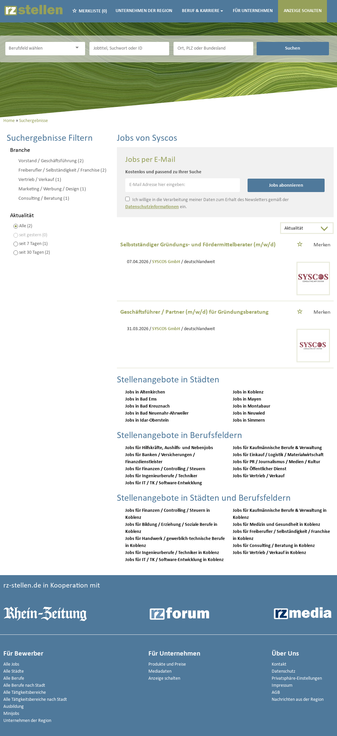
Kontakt (279, 664)
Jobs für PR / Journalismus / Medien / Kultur (276, 462)
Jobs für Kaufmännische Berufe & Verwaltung (277, 447)
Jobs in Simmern (249, 420)
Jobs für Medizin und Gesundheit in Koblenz (276, 524)
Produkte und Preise (167, 664)
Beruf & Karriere (202, 10)
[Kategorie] (38, 48)
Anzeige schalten (303, 10)
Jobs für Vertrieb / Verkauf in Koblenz (269, 552)
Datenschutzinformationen (152, 206)
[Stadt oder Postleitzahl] (213, 48)
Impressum (282, 685)
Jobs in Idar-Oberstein (147, 420)
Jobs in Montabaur (251, 406)
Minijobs (11, 713)
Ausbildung (13, 706)
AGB (276, 692)
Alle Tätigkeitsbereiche (24, 692)
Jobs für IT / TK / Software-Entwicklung (163, 483)
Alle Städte (13, 671)
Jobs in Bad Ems (141, 399)
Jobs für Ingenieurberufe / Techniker (161, 476)
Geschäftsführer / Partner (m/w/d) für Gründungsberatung (194, 312)
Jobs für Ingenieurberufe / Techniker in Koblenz (172, 552)
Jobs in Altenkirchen (145, 392)
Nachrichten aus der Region (298, 699)
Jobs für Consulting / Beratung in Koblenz (274, 545)
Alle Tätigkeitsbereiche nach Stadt (35, 699)
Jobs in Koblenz (248, 392)
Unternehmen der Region (144, 10)
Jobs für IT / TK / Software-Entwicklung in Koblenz (174, 559)
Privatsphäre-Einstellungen (297, 678)
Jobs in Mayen (247, 399)
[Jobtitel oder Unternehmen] (129, 48)
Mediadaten (160, 671)
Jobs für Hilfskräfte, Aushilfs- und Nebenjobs (169, 447)
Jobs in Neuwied (249, 413)
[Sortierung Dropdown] (326, 228)
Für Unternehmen (253, 10)
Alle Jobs (11, 664)
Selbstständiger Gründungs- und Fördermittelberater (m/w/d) (198, 245)
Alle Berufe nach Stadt (24, 685)
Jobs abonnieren (286, 185)
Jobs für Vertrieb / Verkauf (258, 476)
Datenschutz (283, 671)
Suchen (292, 48)
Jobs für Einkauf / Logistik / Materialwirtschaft (278, 454)
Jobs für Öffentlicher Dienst (259, 469)
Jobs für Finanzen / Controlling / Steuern (165, 469)
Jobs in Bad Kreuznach (147, 406)
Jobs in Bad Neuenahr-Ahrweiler (157, 413)
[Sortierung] (300, 228)
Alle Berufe (13, 678)
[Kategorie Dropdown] (78, 48)
